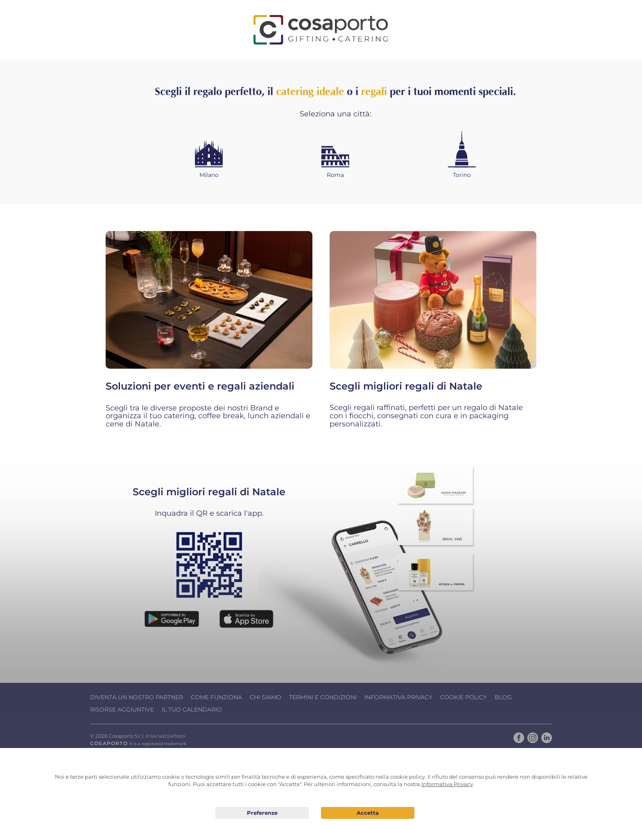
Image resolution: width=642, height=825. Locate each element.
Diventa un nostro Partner (136, 697)
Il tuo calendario (192, 709)
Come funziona (216, 697)
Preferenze (262, 813)
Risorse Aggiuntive (122, 709)
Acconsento (367, 813)
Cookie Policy (463, 697)
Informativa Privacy (398, 697)
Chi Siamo (265, 697)
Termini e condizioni (323, 697)
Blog (503, 697)
